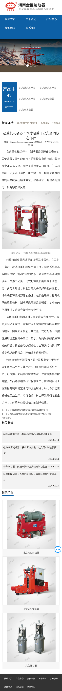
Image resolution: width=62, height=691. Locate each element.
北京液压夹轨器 (31, 609)
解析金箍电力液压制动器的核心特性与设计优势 (31, 414)
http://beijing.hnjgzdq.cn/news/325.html (26, 142)
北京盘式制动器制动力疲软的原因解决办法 (29, 410)
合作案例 (31, 678)
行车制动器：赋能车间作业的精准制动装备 (25, 466)
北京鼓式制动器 (27, 88)
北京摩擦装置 (26, 109)
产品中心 (51, 19)
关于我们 (31, 19)
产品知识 (56, 123)
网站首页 (10, 19)
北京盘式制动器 (48, 88)
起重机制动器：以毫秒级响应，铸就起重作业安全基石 (30, 477)
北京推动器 (31, 665)
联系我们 (31, 27)
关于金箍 (42, 678)
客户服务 (54, 678)
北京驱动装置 (47, 99)
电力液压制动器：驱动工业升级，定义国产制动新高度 (30, 450)
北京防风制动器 (27, 99)
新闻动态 (10, 27)
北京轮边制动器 (31, 552)
